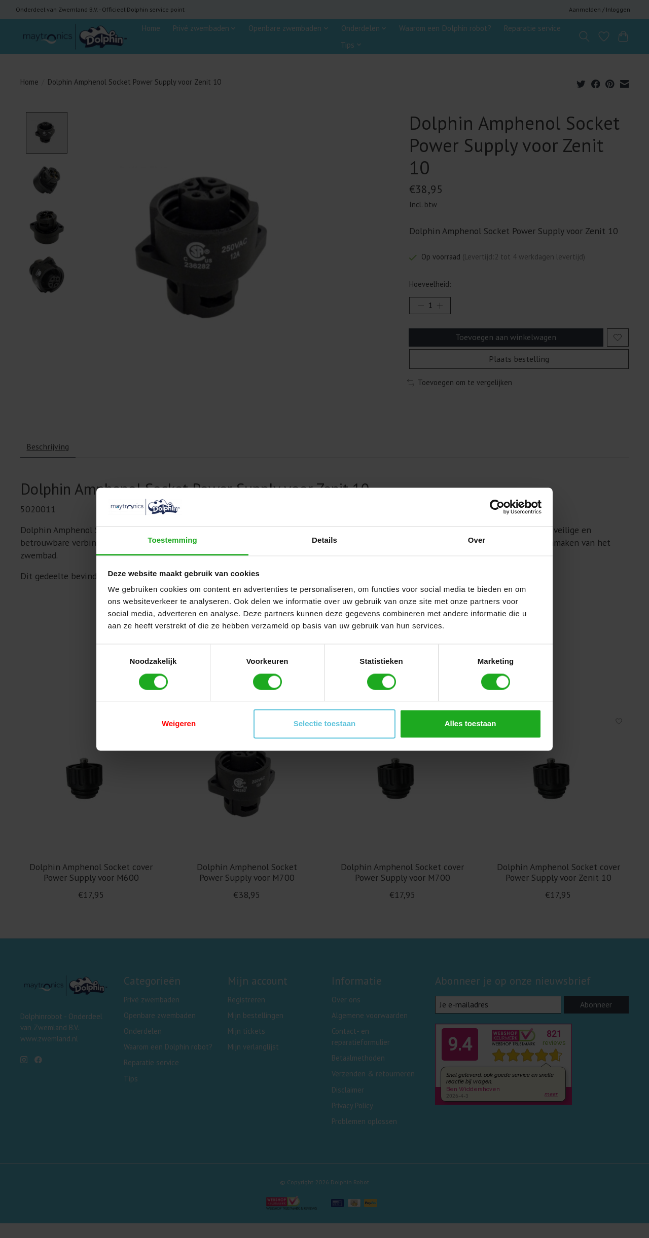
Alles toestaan (470, 724)
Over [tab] (477, 540)
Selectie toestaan (325, 724)
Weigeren (179, 724)
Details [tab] (324, 540)
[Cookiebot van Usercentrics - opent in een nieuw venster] (497, 506)
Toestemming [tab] (172, 540)
